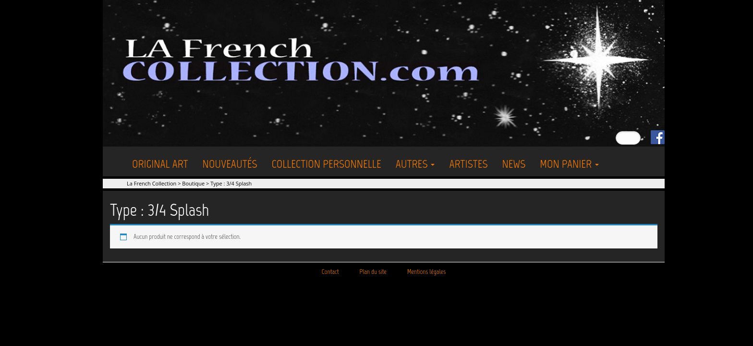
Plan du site (373, 272)
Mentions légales (426, 272)
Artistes (468, 164)
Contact (330, 272)
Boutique (193, 183)
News (513, 164)
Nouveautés (230, 164)
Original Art (160, 164)
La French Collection (151, 183)
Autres (415, 164)
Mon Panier (569, 164)
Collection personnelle (326, 164)
